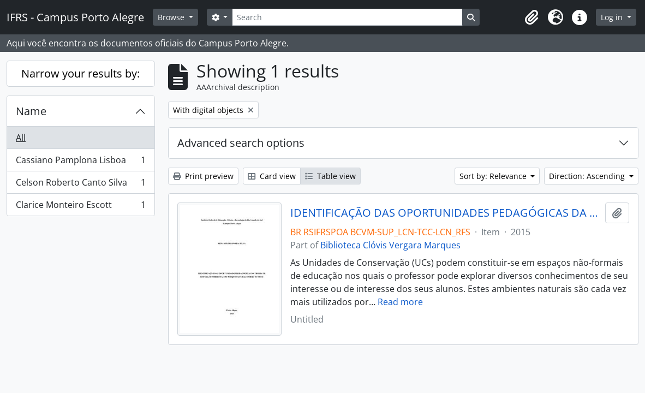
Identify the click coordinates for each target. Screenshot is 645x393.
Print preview (203, 176)
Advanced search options (240, 142)
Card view (272, 176)
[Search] (347, 17)
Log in (613, 17)
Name (31, 111)
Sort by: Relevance (494, 176)
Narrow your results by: (80, 73)
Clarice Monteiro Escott (80, 207)
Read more (400, 302)
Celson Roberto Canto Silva (80, 185)
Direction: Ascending (588, 176)
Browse (172, 17)
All (21, 138)
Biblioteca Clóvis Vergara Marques (390, 245)
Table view (330, 176)
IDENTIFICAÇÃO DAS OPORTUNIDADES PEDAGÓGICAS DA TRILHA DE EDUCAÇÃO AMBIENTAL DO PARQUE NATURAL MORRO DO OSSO (445, 212)
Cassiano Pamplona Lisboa (80, 162)
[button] (531, 17)
